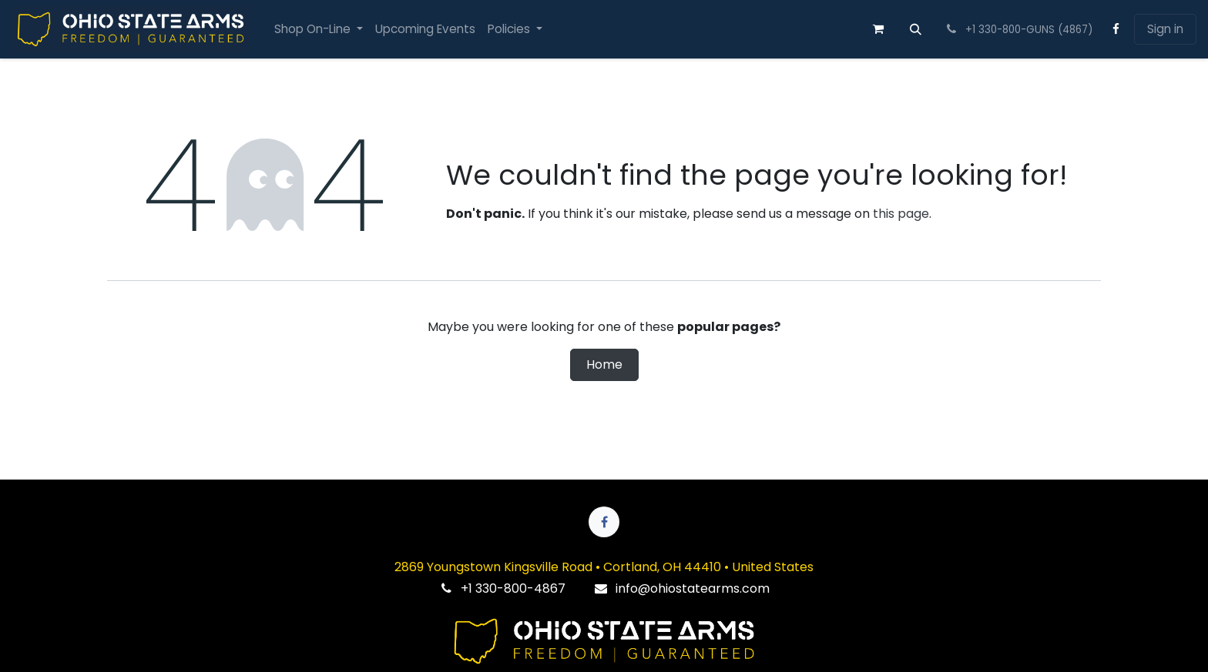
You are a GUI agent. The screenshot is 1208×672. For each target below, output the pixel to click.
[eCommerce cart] (878, 29)
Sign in (1165, 29)
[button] (916, 29)
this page (901, 213)
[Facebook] (1116, 29)
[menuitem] (318, 30)
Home (604, 364)
